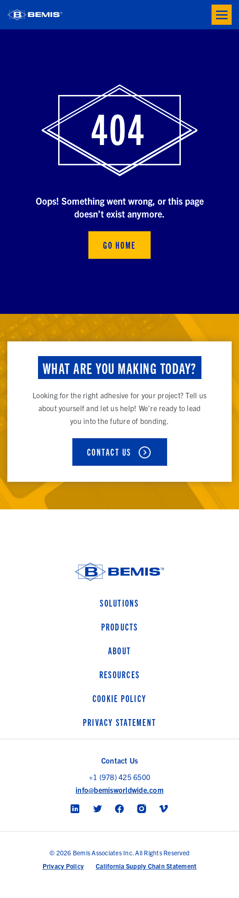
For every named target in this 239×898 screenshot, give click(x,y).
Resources (119, 674)
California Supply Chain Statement (146, 866)
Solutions (119, 602)
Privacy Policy (63, 866)
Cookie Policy (119, 698)
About (119, 650)
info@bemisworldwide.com (119, 789)
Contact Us (109, 451)
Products (119, 626)
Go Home (119, 245)
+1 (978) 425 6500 (119, 776)
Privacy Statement (119, 722)
